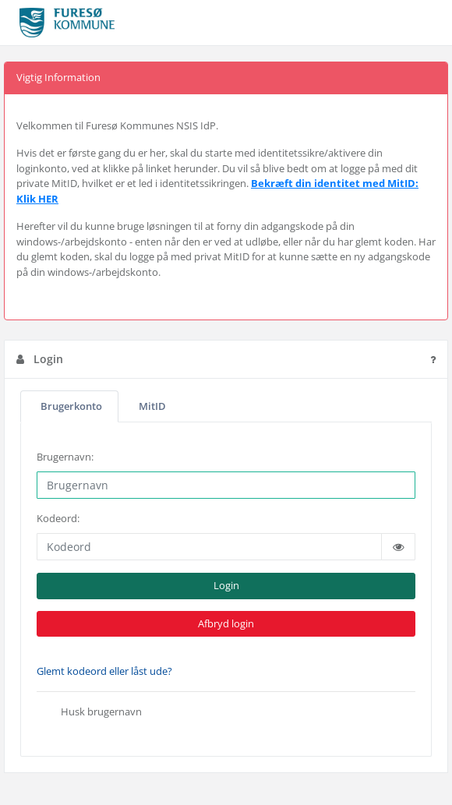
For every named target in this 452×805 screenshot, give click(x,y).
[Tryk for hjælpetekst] (433, 360)
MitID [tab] (152, 405)
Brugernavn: (65, 457)
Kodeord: (58, 518)
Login (226, 585)
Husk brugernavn (89, 713)
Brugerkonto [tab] (71, 405)
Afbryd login (226, 623)
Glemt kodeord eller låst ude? (104, 671)
